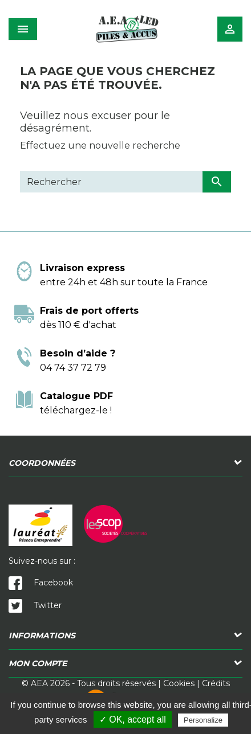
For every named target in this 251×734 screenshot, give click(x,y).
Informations (42, 635)
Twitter (35, 605)
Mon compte (38, 663)
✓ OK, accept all (132, 719)
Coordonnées (42, 463)
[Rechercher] (111, 181)
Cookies (179, 683)
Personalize (203, 720)
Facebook (41, 582)
